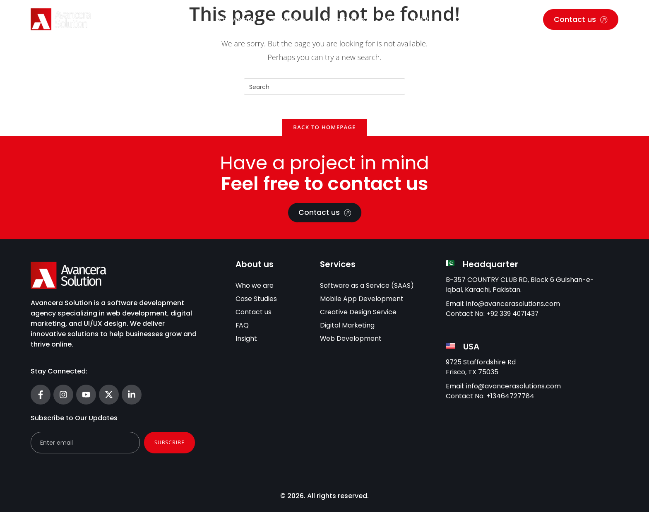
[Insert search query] (324, 86)
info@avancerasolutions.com (513, 305)
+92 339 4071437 (513, 315)
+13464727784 (510, 397)
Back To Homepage (324, 128)
